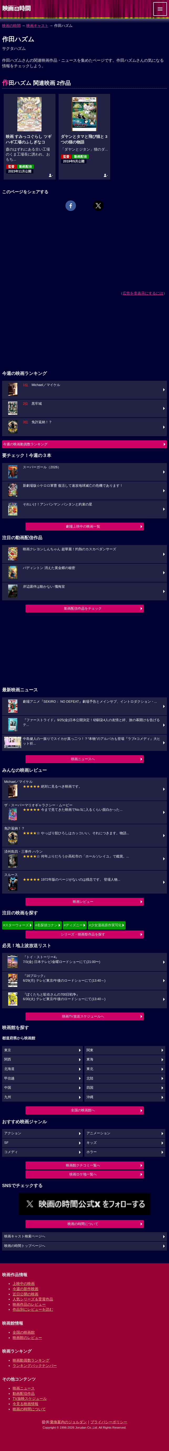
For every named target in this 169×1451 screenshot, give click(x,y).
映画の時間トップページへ (24, 1246)
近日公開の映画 (25, 1294)
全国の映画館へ (83, 1110)
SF (6, 1143)
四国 (89, 1088)
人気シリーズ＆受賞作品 (33, 1299)
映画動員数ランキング (31, 1360)
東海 (89, 1059)
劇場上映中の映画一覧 (83, 526)
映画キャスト (37, 25)
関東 (89, 1050)
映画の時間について (83, 1224)
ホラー (91, 1152)
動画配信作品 (24, 1393)
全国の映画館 (24, 1332)
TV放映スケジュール (30, 1398)
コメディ (11, 1152)
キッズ (91, 1143)
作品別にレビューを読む (33, 1309)
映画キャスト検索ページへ (24, 1236)
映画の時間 (11, 25)
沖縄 (89, 1097)
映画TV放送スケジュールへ (83, 1016)
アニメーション (98, 1133)
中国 (7, 1088)
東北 (89, 1069)
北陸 (89, 1078)
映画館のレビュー (27, 1338)
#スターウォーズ (16, 925)
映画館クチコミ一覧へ (83, 1165)
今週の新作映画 (25, 1289)
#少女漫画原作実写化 (105, 925)
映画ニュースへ (83, 759)
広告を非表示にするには (143, 293)
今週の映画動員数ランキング (25, 444)
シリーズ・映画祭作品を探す (83, 934)
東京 (7, 1050)
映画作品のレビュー (29, 1304)
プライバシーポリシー (108, 1422)
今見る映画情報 (25, 1404)
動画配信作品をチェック (83, 608)
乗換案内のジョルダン (68, 1422)
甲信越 (9, 1078)
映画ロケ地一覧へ (83, 1174)
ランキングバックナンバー (35, 1365)
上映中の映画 (24, 1283)
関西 (7, 1059)
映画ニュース (24, 1388)
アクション (12, 1133)
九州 (7, 1097)
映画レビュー (83, 902)
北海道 (9, 1069)
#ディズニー (73, 925)
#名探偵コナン (46, 925)
